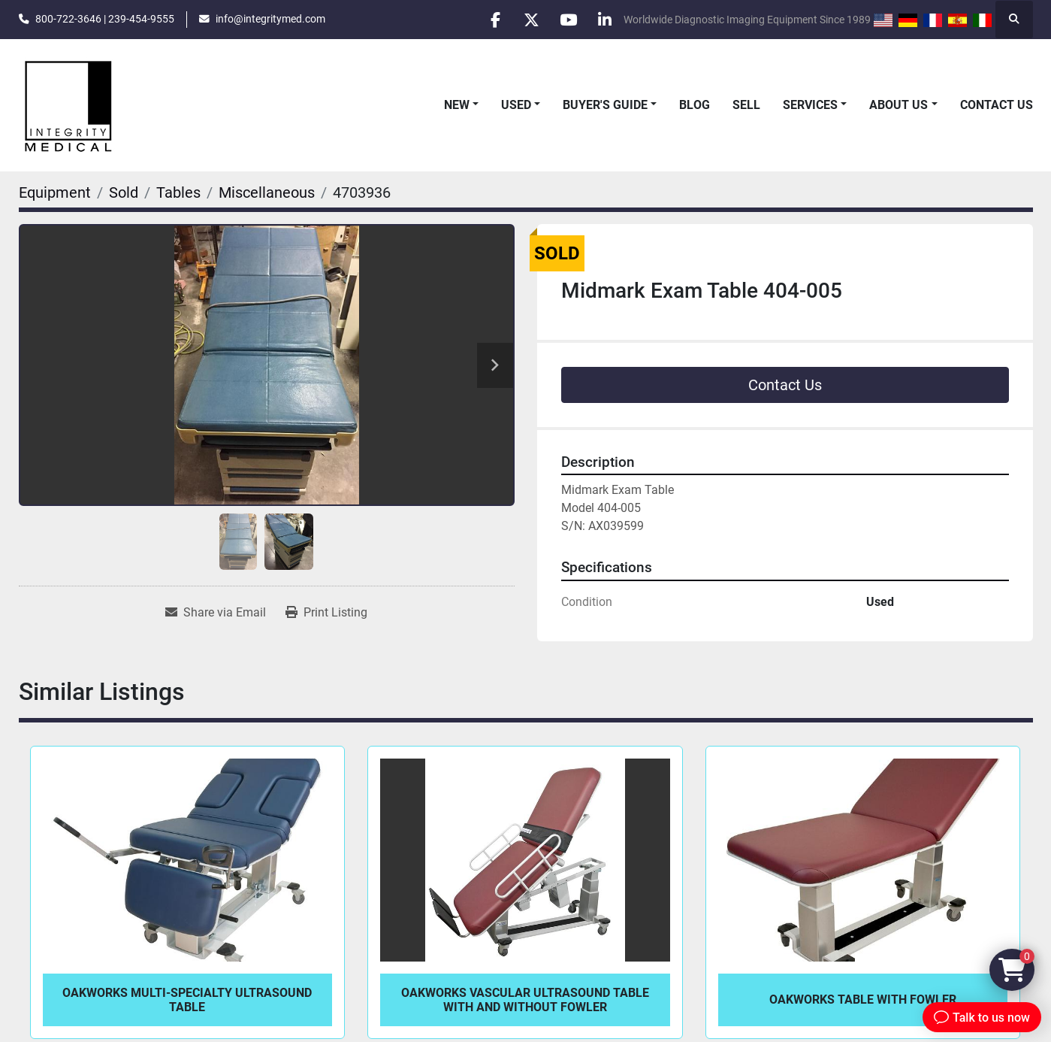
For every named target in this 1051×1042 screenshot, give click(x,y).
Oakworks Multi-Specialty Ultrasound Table (187, 1000)
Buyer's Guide (605, 105)
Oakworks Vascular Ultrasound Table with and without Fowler (525, 1000)
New (457, 105)
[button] (461, 105)
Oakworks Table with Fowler (862, 999)
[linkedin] (604, 19)
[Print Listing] (326, 612)
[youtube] (565, 19)
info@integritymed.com (270, 19)
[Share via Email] (216, 612)
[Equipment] (55, 192)
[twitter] (527, 19)
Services (810, 105)
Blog (694, 105)
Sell (746, 105)
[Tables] (178, 192)
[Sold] (123, 192)
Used (516, 105)
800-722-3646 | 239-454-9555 (104, 19)
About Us (898, 105)
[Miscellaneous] (267, 192)
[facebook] (489, 19)
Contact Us (996, 105)
